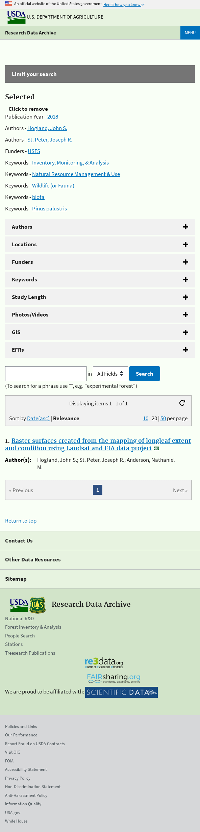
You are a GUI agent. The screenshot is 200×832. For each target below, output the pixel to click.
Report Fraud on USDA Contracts (35, 744)
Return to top (20, 520)
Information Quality (23, 804)
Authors (22, 226)
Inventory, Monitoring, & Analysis (70, 162)
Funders (22, 262)
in (108, 373)
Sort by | (44, 418)
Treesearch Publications (30, 653)
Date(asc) (38, 418)
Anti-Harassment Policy (26, 795)
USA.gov (12, 812)
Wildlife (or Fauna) (53, 185)
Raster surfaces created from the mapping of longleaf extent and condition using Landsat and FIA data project (98, 444)
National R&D (19, 618)
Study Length (29, 297)
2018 (52, 116)
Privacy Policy (17, 778)
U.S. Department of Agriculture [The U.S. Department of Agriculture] (55, 17)
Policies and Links (21, 726)
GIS (16, 332)
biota (38, 197)
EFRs (18, 349)
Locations (24, 244)
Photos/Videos (30, 314)
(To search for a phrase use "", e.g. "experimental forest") (71, 385)
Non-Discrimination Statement (32, 786)
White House (16, 821)
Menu (190, 32)
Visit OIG (12, 752)
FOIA (9, 761)
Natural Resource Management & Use (76, 174)
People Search (20, 635)
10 (145, 418)
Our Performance (21, 735)
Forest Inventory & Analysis (33, 627)
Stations (14, 644)
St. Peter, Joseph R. (49, 139)
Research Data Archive (30, 32)
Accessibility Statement (26, 769)
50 (163, 418)
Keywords (24, 279)
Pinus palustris (49, 208)
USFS (34, 151)
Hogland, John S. (47, 128)
